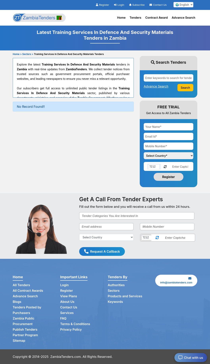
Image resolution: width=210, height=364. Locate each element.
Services (67, 313)
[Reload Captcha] (165, 166)
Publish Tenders (25, 329)
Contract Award (156, 17)
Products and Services (125, 296)
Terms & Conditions (75, 324)
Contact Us (158, 4)
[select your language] (183, 4)
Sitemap (19, 341)
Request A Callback (102, 251)
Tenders (135, 17)
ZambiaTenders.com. (66, 357)
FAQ (63, 318)
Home (121, 17)
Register (102, 4)
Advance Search (183, 17)
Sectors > (27, 54)
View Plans (68, 296)
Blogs (17, 302)
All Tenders (21, 285)
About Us (67, 302)
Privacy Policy (71, 329)
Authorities (116, 285)
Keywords (115, 302)
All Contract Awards (28, 291)
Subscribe (137, 4)
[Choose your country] (168, 155)
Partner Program (25, 335)
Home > (17, 54)
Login (119, 4)
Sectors (114, 291)
